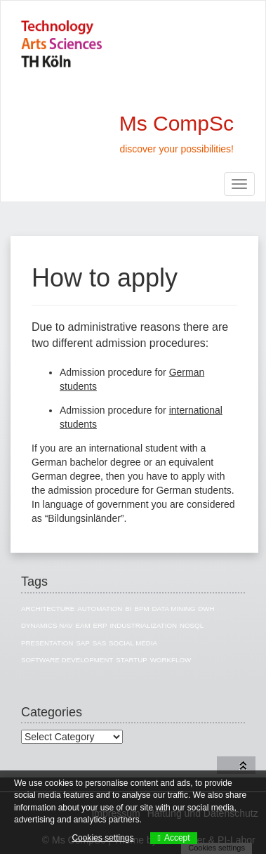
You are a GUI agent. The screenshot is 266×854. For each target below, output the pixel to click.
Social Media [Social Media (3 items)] (133, 643)
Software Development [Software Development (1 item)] (67, 660)
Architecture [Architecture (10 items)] (47, 608)
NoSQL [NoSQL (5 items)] (192, 625)
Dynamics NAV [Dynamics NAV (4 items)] (47, 625)
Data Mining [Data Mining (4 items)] (173, 608)
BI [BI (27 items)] (128, 608)
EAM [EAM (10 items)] (82, 625)
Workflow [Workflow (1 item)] (171, 660)
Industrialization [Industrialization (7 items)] (143, 625)
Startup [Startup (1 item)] (131, 660)
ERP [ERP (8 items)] (100, 625)
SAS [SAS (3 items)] (100, 643)
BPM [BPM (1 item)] (141, 608)
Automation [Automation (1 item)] (99, 608)
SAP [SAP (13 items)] (83, 643)
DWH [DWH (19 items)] (206, 608)
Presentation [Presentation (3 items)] (47, 643)
